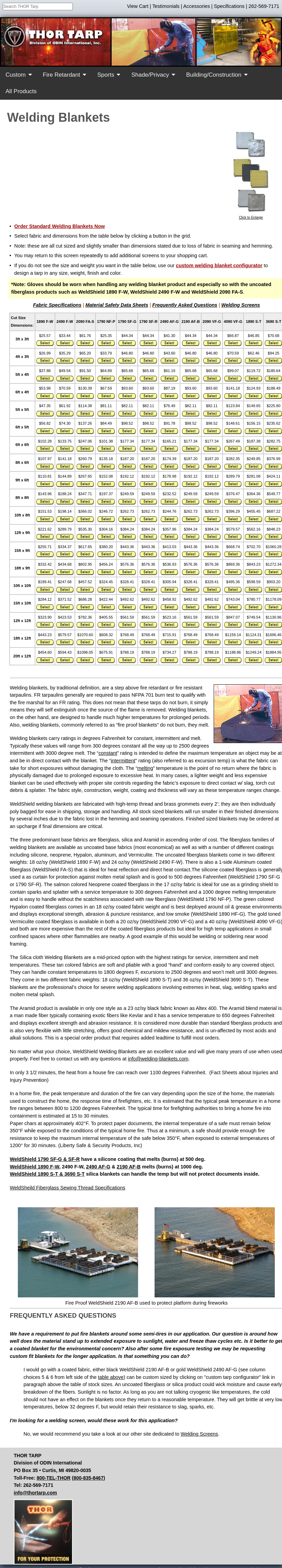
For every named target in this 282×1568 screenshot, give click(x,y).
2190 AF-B (129, 1166)
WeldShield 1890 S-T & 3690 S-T (47, 1174)
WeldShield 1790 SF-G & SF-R (45, 1159)
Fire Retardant (61, 75)
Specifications (229, 6)
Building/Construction (213, 75)
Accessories (196, 6)
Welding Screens (240, 305)
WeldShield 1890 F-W (34, 1166)
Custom (15, 75)
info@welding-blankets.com (158, 1058)
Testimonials (165, 6)
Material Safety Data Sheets (117, 305)
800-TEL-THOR (54, 1478)
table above (110, 1377)
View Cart (137, 6)
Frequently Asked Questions (184, 305)
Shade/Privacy (150, 75)
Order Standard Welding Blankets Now (59, 226)
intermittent (123, 760)
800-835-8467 (88, 1478)
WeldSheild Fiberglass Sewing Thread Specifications (67, 1187)
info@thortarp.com (35, 1492)
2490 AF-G (98, 1166)
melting (145, 768)
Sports (105, 75)
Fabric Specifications (57, 305)
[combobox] (38, 6)
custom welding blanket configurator (219, 265)
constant (108, 753)
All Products (21, 91)
